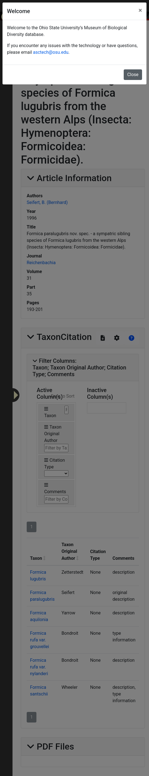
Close (132, 74)
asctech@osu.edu (50, 52)
